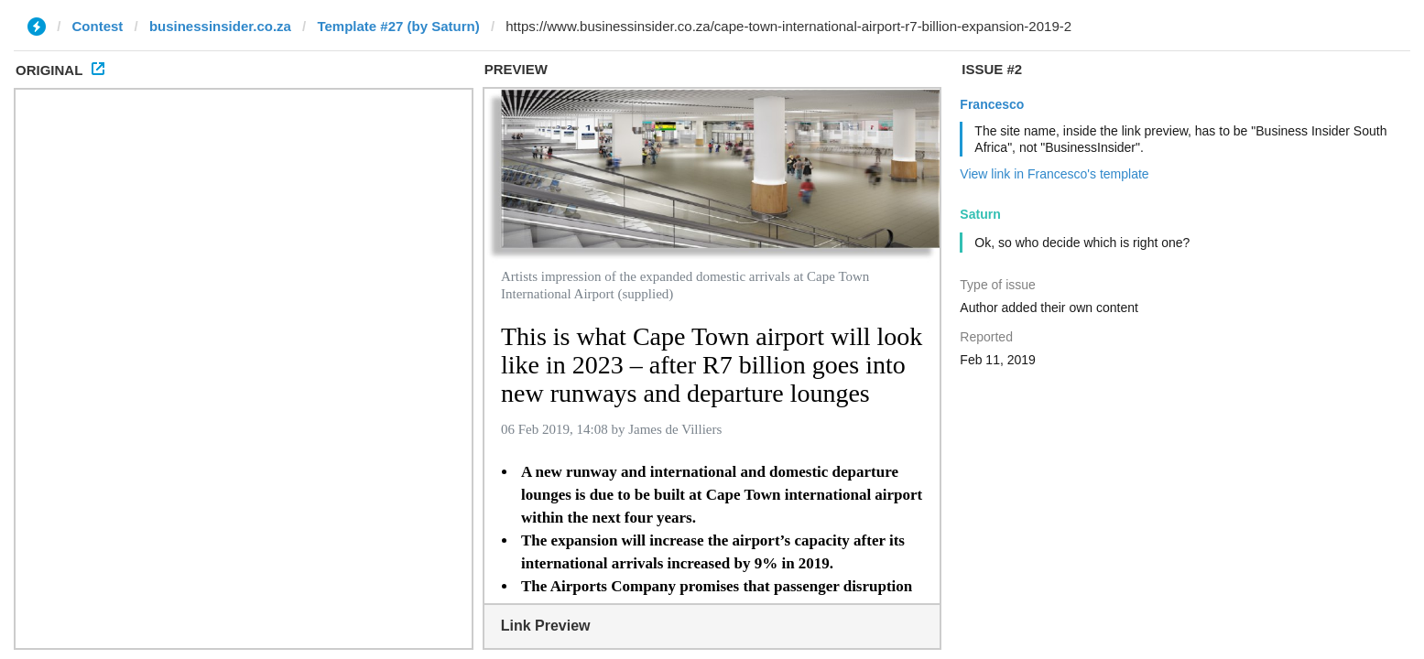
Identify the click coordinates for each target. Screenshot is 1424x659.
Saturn (980, 214)
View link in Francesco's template (1054, 174)
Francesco (992, 104)
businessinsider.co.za (220, 26)
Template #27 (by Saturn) (398, 26)
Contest (98, 26)
